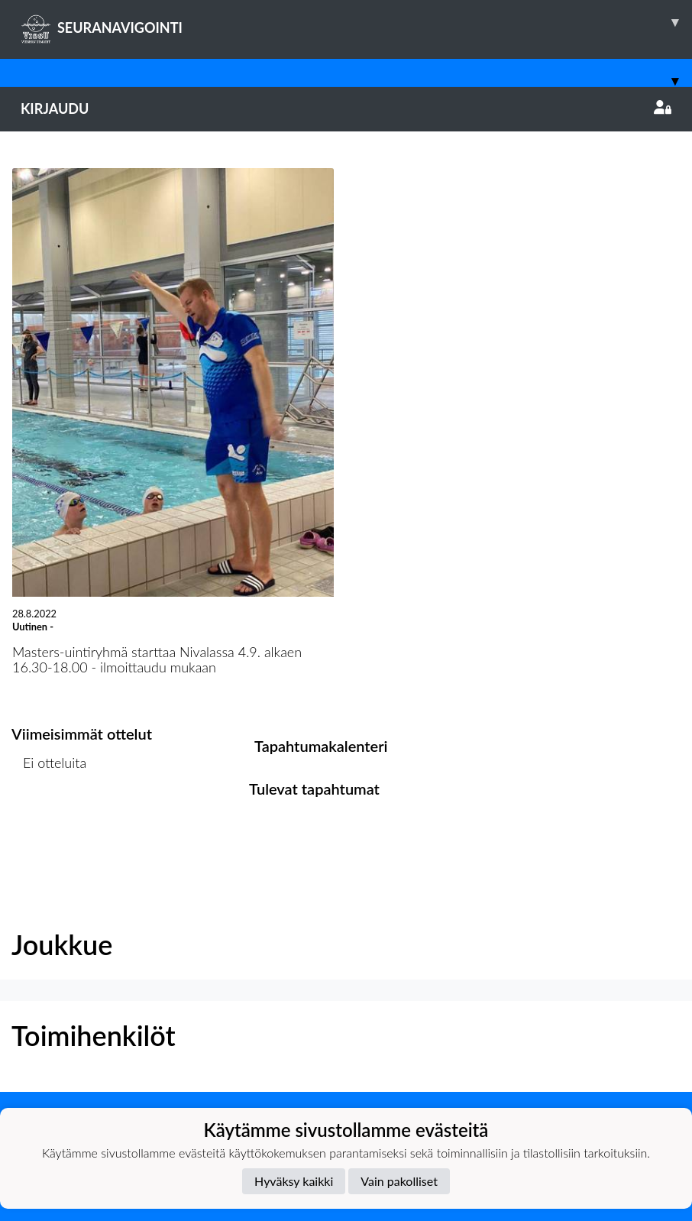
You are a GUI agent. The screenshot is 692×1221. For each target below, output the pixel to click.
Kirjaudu (346, 108)
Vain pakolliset (399, 1181)
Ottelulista (49, 822)
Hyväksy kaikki (293, 1181)
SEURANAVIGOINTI (356, 22)
